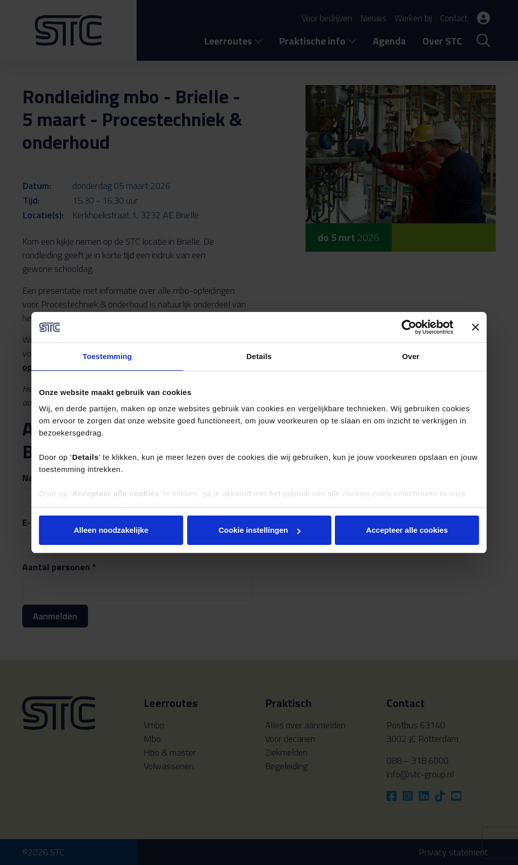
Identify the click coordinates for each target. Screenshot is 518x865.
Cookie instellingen (259, 530)
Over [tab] (411, 356)
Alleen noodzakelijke (111, 530)
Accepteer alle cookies (407, 530)
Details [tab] (259, 356)
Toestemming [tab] (107, 356)
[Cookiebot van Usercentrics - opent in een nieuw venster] (409, 327)
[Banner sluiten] (475, 327)
